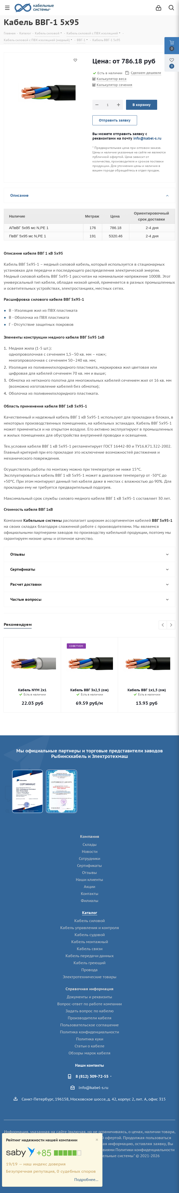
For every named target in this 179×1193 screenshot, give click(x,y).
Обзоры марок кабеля (89, 1053)
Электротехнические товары (89, 976)
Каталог (89, 912)
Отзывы (89, 872)
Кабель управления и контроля (89, 927)
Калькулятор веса (112, 79)
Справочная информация (89, 988)
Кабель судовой (90, 934)
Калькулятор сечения (114, 85)
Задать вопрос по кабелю (90, 1011)
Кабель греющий (89, 962)
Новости (89, 851)
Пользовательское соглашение (89, 1025)
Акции (89, 886)
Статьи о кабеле (89, 1046)
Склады (90, 844)
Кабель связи (89, 948)
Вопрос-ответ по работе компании (89, 1004)
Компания (89, 836)
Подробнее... (86, 1179)
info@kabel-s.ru (147, 138)
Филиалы (89, 900)
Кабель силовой (89, 920)
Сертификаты (89, 865)
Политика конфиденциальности (89, 1032)
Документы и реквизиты (89, 997)
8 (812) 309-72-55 (92, 1076)
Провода (89, 969)
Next (171, 625)
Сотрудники (89, 858)
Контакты (89, 893)
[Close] (96, 1139)
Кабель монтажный (89, 941)
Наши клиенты (89, 879)
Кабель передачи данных (90, 955)
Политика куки (89, 1039)
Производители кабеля (89, 1018)
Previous (163, 625)
